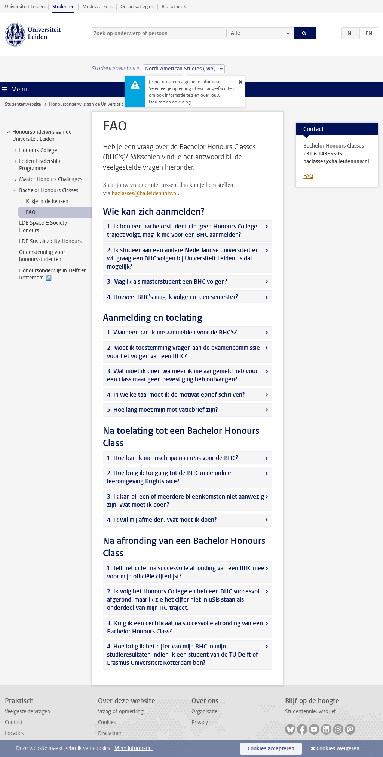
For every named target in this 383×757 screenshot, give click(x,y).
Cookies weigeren (337, 748)
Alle (235, 33)
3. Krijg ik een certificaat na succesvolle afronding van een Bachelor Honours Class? (185, 627)
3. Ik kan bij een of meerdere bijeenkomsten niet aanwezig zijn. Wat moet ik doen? (185, 501)
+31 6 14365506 (322, 154)
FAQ (308, 175)
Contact (14, 722)
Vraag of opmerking (121, 711)
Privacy (200, 722)
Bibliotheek (174, 6)
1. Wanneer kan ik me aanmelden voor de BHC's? (172, 332)
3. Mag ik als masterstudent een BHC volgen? (167, 281)
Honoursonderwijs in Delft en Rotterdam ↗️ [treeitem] (53, 274)
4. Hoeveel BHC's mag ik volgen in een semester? (172, 297)
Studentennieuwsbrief (310, 711)
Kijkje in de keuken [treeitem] (47, 201)
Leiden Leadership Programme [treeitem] (36, 165)
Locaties (14, 733)
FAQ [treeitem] (31, 212)
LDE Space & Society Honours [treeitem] (43, 226)
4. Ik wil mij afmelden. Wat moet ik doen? (162, 520)
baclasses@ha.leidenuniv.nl (336, 161)
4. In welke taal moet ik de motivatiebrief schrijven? (176, 395)
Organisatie (204, 711)
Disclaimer (110, 733)
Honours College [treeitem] (34, 150)
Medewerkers (97, 6)
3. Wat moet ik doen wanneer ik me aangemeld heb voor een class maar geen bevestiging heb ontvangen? (182, 375)
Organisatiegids (137, 6)
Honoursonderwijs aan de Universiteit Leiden (93, 104)
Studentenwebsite (23, 104)
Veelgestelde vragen (27, 711)
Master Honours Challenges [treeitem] (47, 179)
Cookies (107, 722)
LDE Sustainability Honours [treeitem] (50, 241)
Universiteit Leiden (25, 6)
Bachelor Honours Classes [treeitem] (45, 190)
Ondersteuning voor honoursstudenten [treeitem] (42, 256)
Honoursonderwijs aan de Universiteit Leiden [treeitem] (38, 135)
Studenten (63, 6)
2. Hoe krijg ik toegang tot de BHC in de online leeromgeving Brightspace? (169, 477)
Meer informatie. (133, 748)
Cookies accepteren (271, 748)
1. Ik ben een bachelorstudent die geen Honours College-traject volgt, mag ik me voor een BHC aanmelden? (183, 230)
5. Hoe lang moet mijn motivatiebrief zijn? (162, 410)
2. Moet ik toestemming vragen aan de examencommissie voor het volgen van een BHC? (183, 352)
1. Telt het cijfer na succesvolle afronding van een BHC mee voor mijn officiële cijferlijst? (185, 572)
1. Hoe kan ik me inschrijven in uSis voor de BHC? (172, 458)
